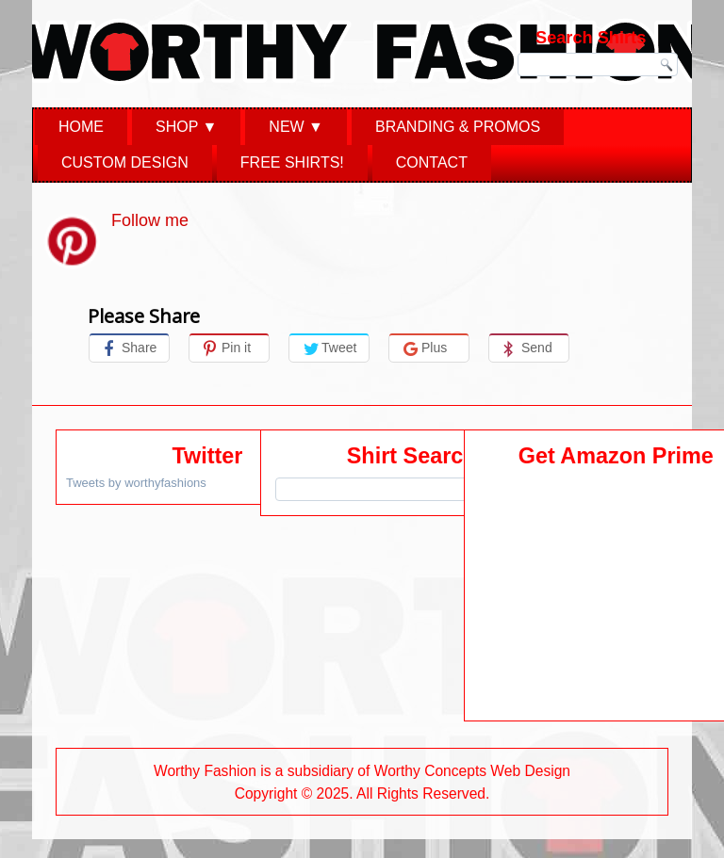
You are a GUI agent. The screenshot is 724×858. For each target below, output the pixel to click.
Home (81, 127)
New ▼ (296, 127)
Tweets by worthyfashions (136, 483)
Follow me (150, 220)
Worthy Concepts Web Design (472, 771)
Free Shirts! (292, 162)
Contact (432, 162)
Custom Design (125, 162)
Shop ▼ (186, 127)
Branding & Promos (457, 127)
